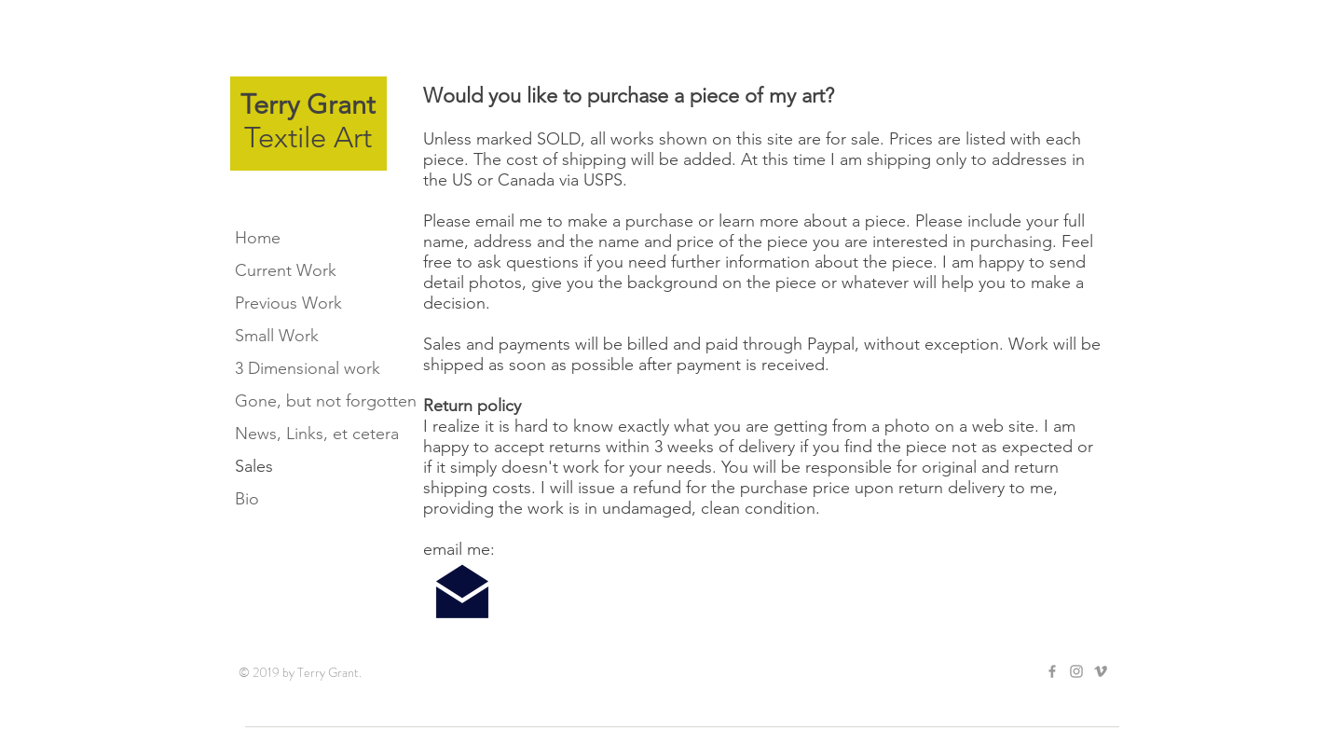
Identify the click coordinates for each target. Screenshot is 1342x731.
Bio (247, 499)
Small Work (277, 335)
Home (258, 238)
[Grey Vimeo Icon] (1100, 671)
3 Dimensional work (307, 368)
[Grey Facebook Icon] (1052, 671)
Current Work (285, 270)
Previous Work (288, 303)
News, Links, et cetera (317, 433)
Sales (254, 466)
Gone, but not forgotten (317, 401)
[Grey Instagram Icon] (1076, 671)
